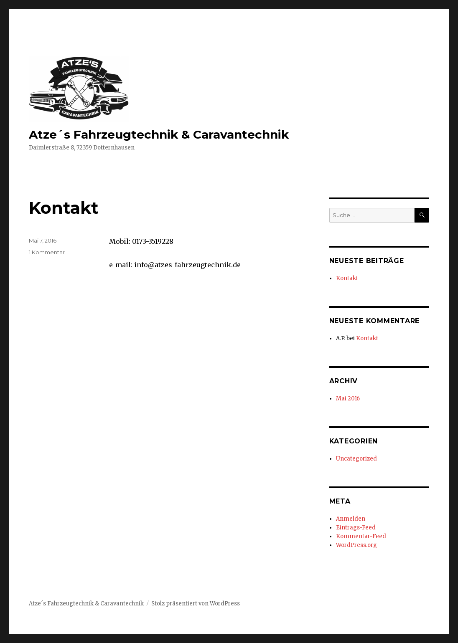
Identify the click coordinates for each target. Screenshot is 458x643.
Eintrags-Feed (356, 527)
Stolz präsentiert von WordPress (195, 603)
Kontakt (64, 207)
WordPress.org (356, 545)
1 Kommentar (47, 252)
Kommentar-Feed (361, 536)
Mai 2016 (348, 398)
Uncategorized (356, 458)
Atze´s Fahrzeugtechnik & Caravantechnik (159, 134)
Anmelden (350, 518)
